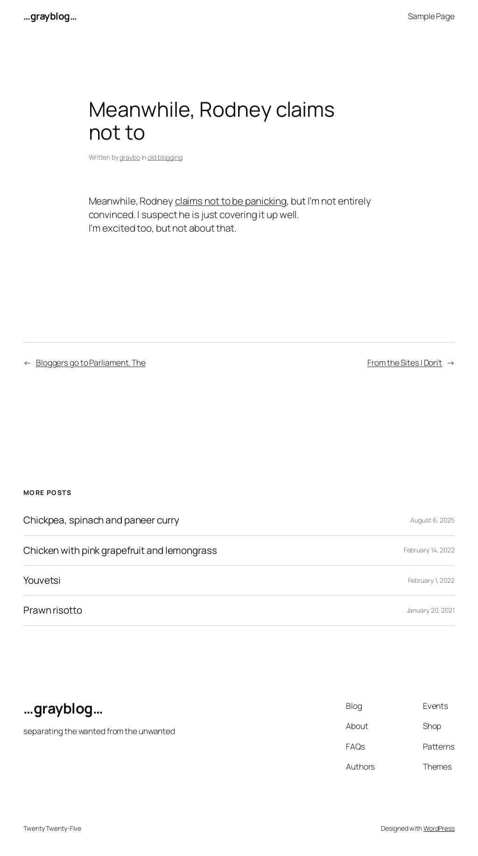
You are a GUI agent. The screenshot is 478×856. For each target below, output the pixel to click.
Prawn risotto (52, 610)
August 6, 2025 (432, 520)
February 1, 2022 (431, 580)
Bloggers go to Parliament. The (91, 362)
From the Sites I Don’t (404, 362)
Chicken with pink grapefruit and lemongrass (120, 550)
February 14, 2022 (429, 549)
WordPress (439, 828)
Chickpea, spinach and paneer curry (101, 520)
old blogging (165, 157)
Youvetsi (42, 580)
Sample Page (431, 15)
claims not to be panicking (231, 200)
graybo (130, 157)
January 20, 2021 (431, 610)
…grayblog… (50, 15)
